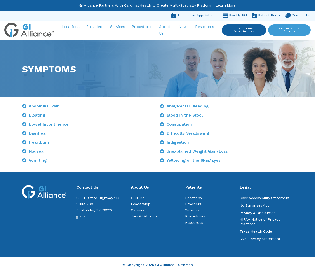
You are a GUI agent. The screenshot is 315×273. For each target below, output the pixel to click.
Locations (72, 27)
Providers (95, 27)
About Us (166, 30)
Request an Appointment (194, 15)
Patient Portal (266, 15)
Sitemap (185, 265)
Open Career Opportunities (244, 30)
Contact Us (297, 15)
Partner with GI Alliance (289, 30)
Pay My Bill (235, 15)
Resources (204, 27)
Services (118, 27)
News (184, 27)
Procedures (143, 27)
